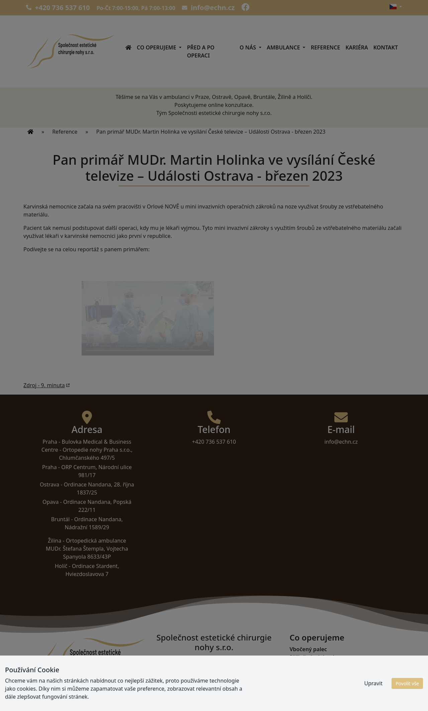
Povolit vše (407, 683)
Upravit (373, 683)
